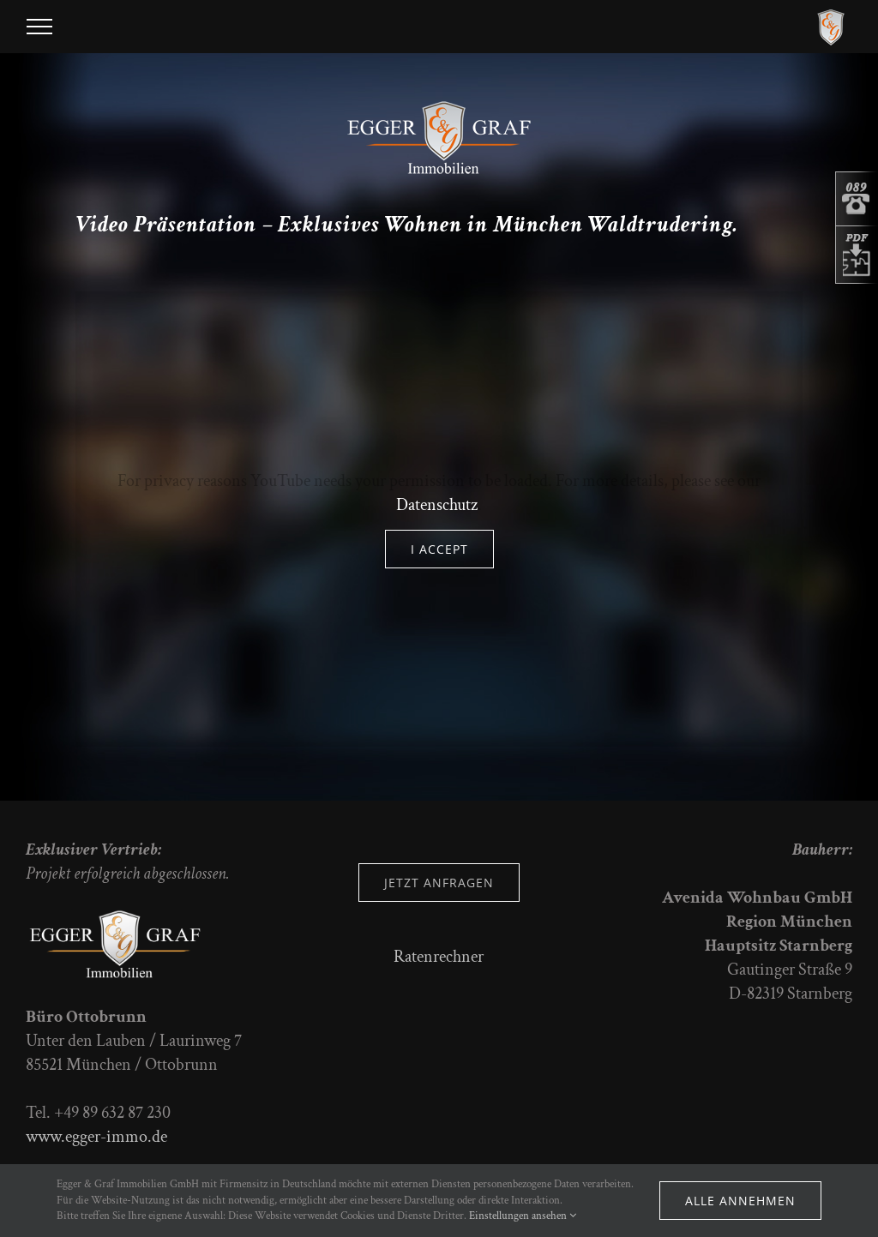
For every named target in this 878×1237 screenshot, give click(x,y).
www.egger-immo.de (96, 1137)
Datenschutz (437, 505)
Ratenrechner (439, 957)
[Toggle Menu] (39, 26)
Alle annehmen (740, 1200)
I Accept (439, 549)
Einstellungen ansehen (522, 1216)
